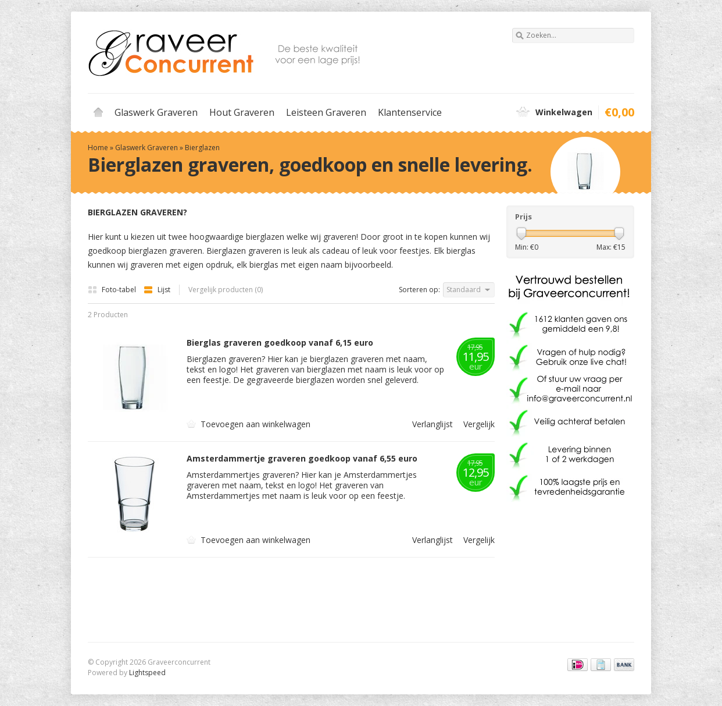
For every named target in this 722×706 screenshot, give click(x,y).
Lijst (157, 290)
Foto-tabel (113, 290)
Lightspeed (147, 672)
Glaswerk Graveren (156, 112)
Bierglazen (202, 147)
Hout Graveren (241, 112)
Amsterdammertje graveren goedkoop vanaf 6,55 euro (302, 458)
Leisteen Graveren (326, 112)
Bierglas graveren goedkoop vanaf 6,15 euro (280, 343)
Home (98, 112)
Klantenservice (410, 112)
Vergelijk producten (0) (225, 290)
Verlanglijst (429, 424)
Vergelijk (475, 424)
